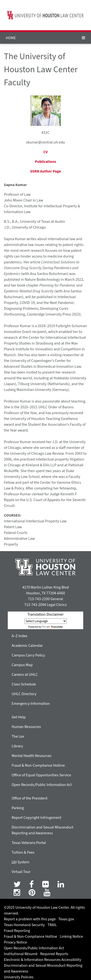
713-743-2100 (39, 599)
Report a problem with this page (30, 919)
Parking (18, 808)
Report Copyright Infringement (36, 817)
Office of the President (30, 798)
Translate (52, 627)
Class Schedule (24, 684)
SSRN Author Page (45, 171)
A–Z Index (19, 636)
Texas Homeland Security (24, 925)
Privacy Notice (15, 942)
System (20, 862)
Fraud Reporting (17, 930)
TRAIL (52, 925)
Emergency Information (31, 703)
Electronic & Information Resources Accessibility (42, 959)
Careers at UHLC (25, 674)
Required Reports (54, 954)
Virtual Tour (21, 871)
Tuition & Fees (23, 852)
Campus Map (22, 665)
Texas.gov (66, 919)
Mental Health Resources (31, 755)
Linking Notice (71, 936)
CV (45, 152)
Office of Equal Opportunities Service (41, 775)
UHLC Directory (24, 694)
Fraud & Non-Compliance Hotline (38, 765)
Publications (45, 161)
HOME (11, 38)
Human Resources (26, 726)
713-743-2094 (35, 604)
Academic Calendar (27, 645)
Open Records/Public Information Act (42, 784)
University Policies (18, 977)
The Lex (18, 736)
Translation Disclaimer (45, 614)
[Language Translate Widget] (46, 621)
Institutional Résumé (20, 954)
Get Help (19, 717)
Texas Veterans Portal (29, 842)
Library (17, 746)
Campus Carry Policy (28, 655)
